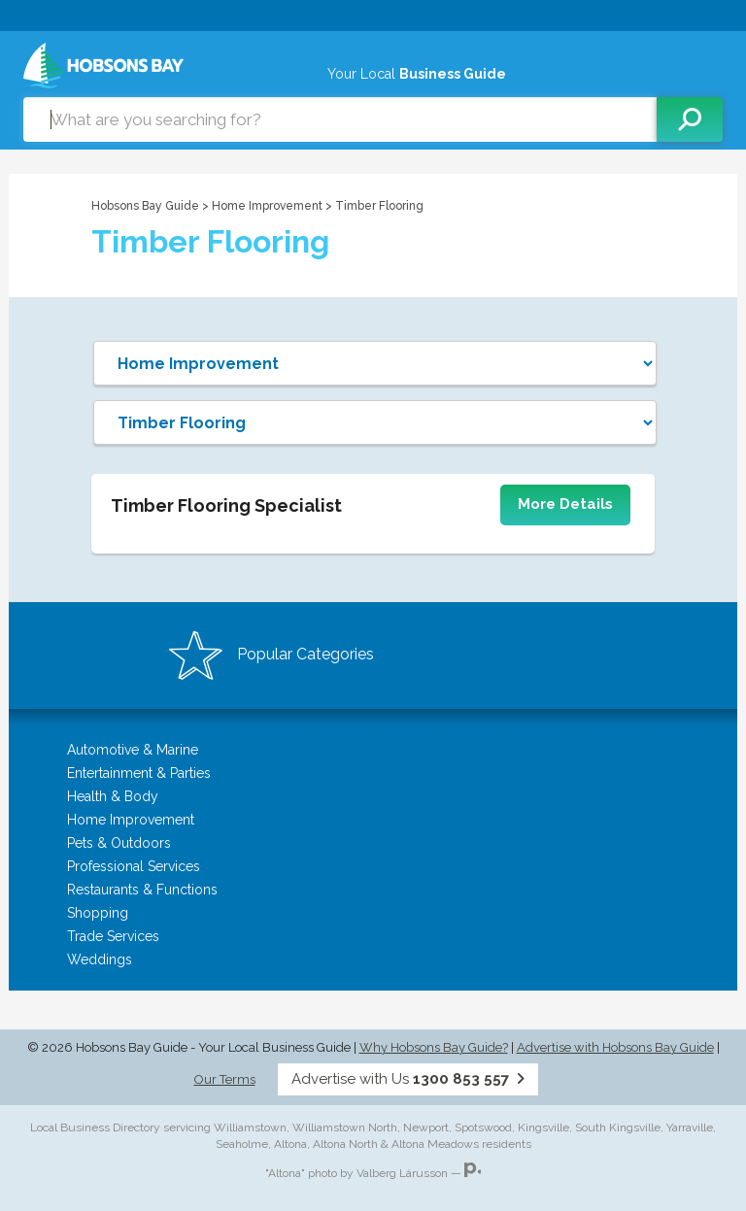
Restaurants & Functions (142, 889)
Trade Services (113, 936)
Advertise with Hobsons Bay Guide (615, 1047)
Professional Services (133, 866)
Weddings (99, 959)
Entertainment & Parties (139, 773)
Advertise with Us (408, 1079)
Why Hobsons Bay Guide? (433, 1047)
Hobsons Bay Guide (145, 206)
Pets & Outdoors (119, 843)
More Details (565, 504)
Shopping (97, 913)
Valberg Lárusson (402, 1173)
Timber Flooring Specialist (226, 505)
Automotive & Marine (132, 749)
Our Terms (224, 1079)
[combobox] (340, 119)
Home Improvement (268, 206)
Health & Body (112, 796)
